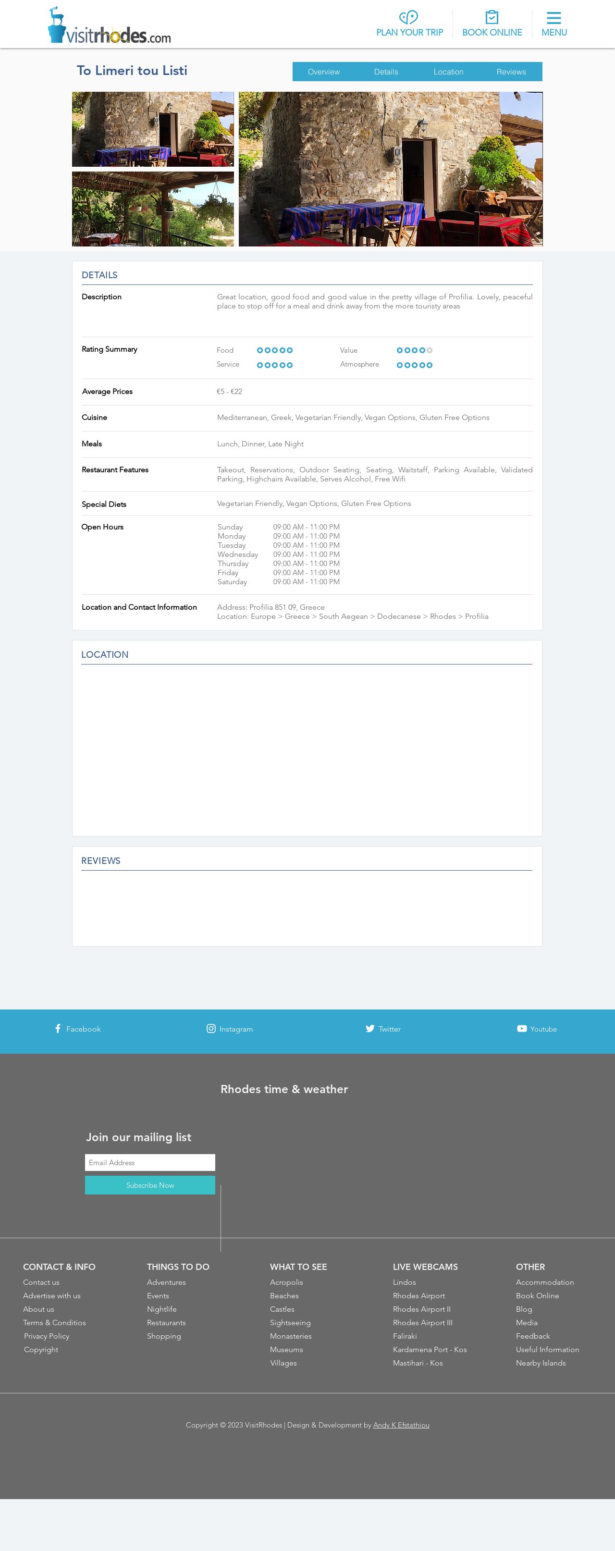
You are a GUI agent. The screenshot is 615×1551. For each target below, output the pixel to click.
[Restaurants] (185, 1322)
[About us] (61, 1309)
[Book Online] (554, 1296)
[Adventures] (185, 1282)
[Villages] (309, 1363)
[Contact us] (61, 1282)
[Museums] (308, 1349)
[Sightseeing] (308, 1322)
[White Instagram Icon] (211, 1028)
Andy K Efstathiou (401, 1424)
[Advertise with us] (61, 1296)
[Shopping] (185, 1336)
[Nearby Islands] (554, 1363)
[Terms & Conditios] (61, 1322)
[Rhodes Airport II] (431, 1309)
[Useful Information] (554, 1349)
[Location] (449, 71)
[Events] (185, 1296)
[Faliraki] (431, 1336)
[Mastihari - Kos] (432, 1363)
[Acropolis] (308, 1282)
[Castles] (308, 1309)
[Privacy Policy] (62, 1336)
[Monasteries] (308, 1336)
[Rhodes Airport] (431, 1296)
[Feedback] (554, 1336)
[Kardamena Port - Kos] (432, 1349)
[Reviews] (511, 71)
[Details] (386, 71)
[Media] (554, 1322)
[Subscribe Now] (150, 1185)
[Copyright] (62, 1349)
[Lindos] (431, 1282)
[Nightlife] (185, 1309)
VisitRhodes (263, 1424)
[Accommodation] (554, 1282)
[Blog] (554, 1309)
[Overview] (324, 71)
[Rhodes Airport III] (432, 1322)
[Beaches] (308, 1296)
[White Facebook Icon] (58, 1028)
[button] (554, 24)
